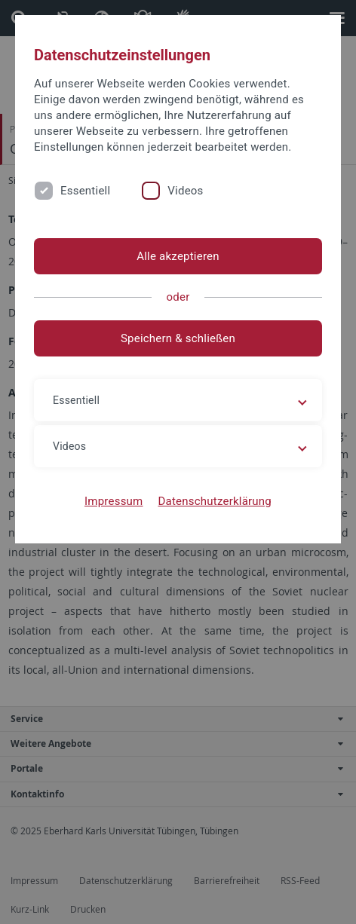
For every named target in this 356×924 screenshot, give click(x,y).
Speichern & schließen (178, 338)
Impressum (113, 501)
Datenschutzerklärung (215, 501)
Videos (185, 190)
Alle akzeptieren (178, 256)
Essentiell (85, 190)
